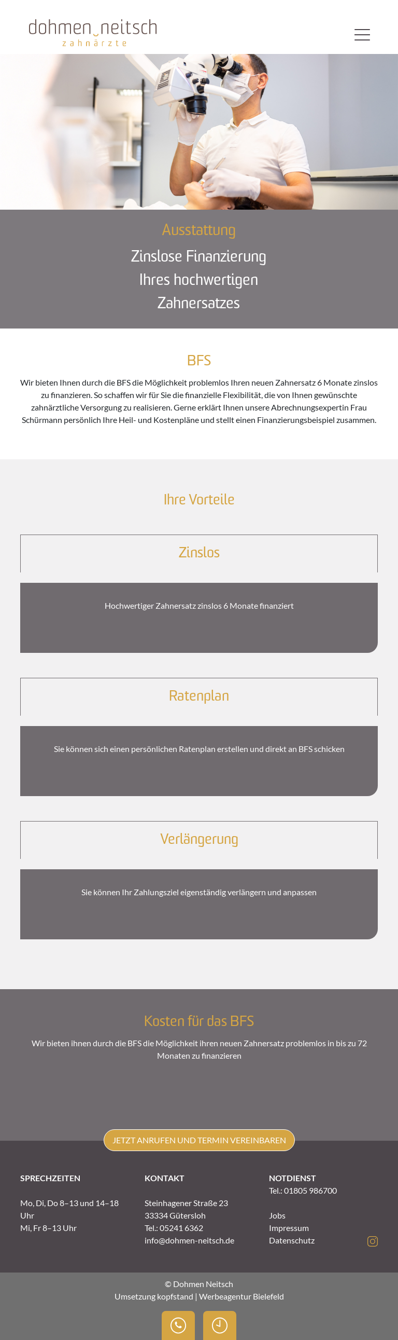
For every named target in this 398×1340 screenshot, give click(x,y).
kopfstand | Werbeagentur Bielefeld (220, 1296)
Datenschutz (292, 1240)
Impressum (289, 1228)
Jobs (277, 1215)
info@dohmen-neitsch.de (189, 1240)
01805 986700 (310, 1190)
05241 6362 (181, 1228)
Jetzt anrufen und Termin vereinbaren (199, 1140)
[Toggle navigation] (362, 34)
